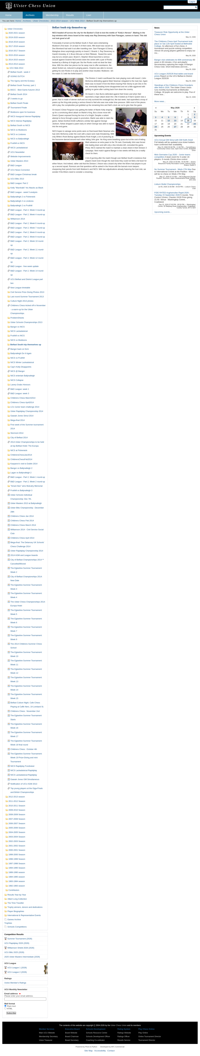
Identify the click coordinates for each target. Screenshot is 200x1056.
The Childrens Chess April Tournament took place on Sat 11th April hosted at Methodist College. (173, 43)
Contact (111, 1051)
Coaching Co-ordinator (95, 1040)
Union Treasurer (45, 1040)
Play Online (143, 1033)
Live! (88, 15)
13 (175, 120)
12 (169, 120)
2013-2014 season (59, 21)
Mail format (9, 1003)
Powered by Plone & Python (86, 1047)
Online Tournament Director (149, 1036)
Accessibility (100, 1051)
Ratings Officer (123, 1036)
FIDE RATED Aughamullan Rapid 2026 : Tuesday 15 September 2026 (172, 193)
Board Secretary (72, 1040)
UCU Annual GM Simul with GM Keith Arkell (173, 140)
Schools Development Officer (98, 1036)
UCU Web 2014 (77, 21)
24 (156, 127)
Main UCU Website (47, 1033)
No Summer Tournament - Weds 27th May (173, 169)
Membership (52, 15)
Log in (192, 1)
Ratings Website (124, 1033)
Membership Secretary (48, 1036)
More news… (160, 101)
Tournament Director (146, 1040)
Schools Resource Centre (96, 1033)
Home (8, 15)
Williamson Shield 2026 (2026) (20, 948)
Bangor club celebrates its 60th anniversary (173, 60)
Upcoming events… (163, 212)
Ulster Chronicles (41, 21)
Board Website (71, 1033)
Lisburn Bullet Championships (167, 184)
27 (175, 127)
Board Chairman (72, 1036)
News (157, 28)
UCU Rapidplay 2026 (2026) (16, 943)
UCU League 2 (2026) (17, 972)
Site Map (88, 1051)
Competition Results (13, 934)
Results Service (123, 1040)
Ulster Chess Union (119, 1025)
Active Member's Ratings (15, 983)
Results (70, 15)
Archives (30, 15)
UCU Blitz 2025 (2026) (14, 952)
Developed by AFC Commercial (112, 1047)
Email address (25, 994)
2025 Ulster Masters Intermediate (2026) (22, 957)
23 (195, 124)
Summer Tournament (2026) (19, 939)
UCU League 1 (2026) (17, 967)
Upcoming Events (162, 135)
